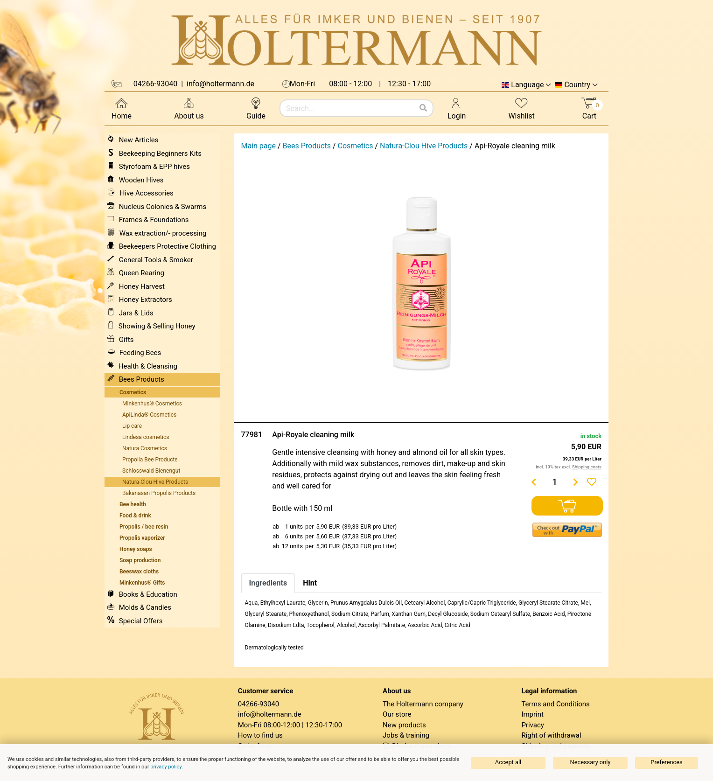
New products (404, 725)
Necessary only (590, 762)
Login (456, 108)
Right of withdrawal (551, 735)
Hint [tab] (310, 583)
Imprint (532, 714)
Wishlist (521, 108)
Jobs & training (406, 735)
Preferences (666, 762)
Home (122, 108)
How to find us (260, 735)
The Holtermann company (423, 704)
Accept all (508, 762)
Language (527, 85)
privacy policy (166, 767)
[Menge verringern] (533, 481)
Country (577, 85)
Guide (256, 108)
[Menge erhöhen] (575, 481)
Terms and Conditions (555, 704)
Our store (397, 714)
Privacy (532, 725)
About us (189, 108)
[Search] (423, 108)
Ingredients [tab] (268, 583)
